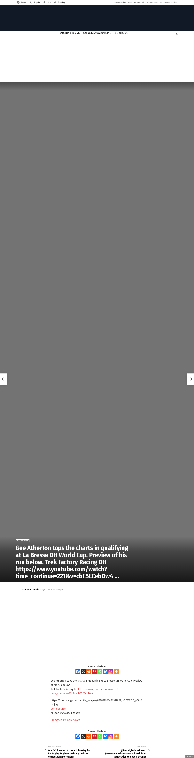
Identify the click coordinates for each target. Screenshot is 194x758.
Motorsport (122, 32)
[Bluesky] (105, 671)
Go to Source (58, 708)
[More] (116, 671)
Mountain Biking (70, 32)
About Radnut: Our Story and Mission (162, 2)
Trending (61, 2)
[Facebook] (77, 671)
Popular (37, 2)
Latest (24, 2)
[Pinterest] (94, 671)
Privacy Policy (139, 2)
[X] (83, 671)
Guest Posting (120, 2)
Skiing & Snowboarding (97, 32)
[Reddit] (88, 671)
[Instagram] (110, 671)
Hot (49, 2)
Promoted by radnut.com (65, 720)
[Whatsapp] (99, 671)
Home (130, 2)
